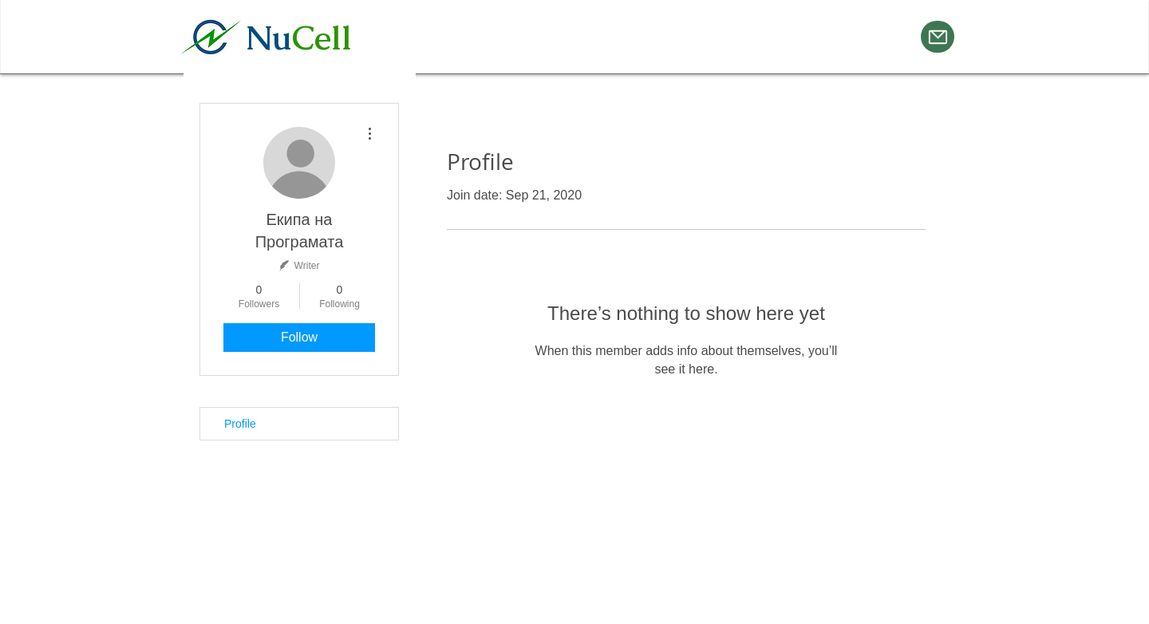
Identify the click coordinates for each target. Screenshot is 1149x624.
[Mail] (937, 37)
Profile (240, 423)
